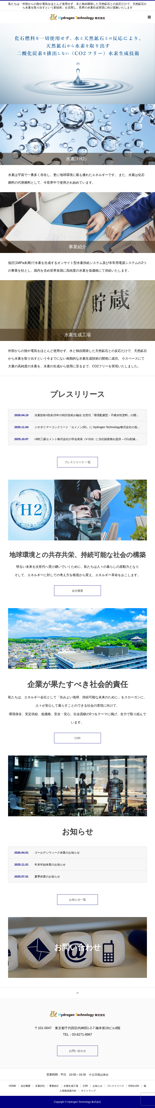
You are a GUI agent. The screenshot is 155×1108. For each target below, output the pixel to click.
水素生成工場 (71, 1085)
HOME (12, 1085)
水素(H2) (40, 1085)
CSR (77, 738)
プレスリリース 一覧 (77, 462)
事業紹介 (54, 1085)
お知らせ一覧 (77, 899)
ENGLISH (134, 1085)
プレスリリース (115, 1085)
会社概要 (77, 590)
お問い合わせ (77, 1050)
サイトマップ (88, 1090)
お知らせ (97, 1085)
